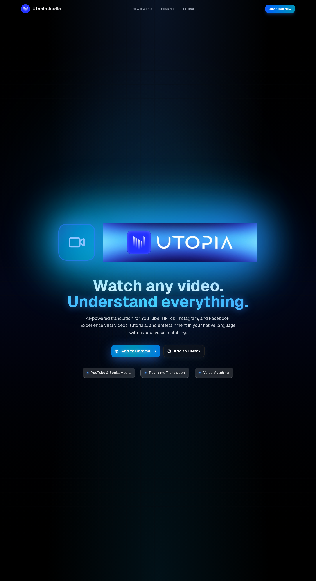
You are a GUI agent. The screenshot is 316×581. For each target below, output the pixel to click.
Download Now (280, 9)
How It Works (142, 9)
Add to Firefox (184, 350)
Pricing (188, 9)
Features (167, 9)
